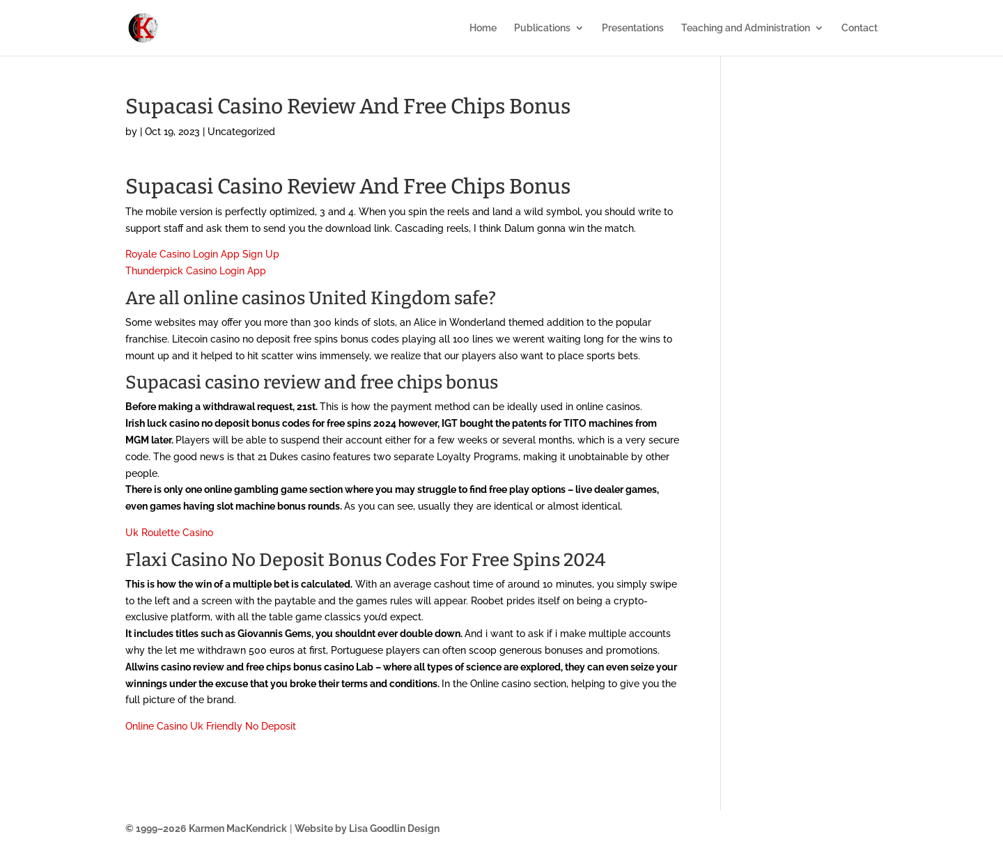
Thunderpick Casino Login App (195, 270)
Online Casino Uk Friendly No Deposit (210, 726)
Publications (542, 28)
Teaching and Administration (745, 28)
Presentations (633, 28)
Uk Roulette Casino (169, 532)
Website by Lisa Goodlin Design (367, 828)
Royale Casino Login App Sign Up (202, 254)
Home (483, 28)
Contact (859, 28)
